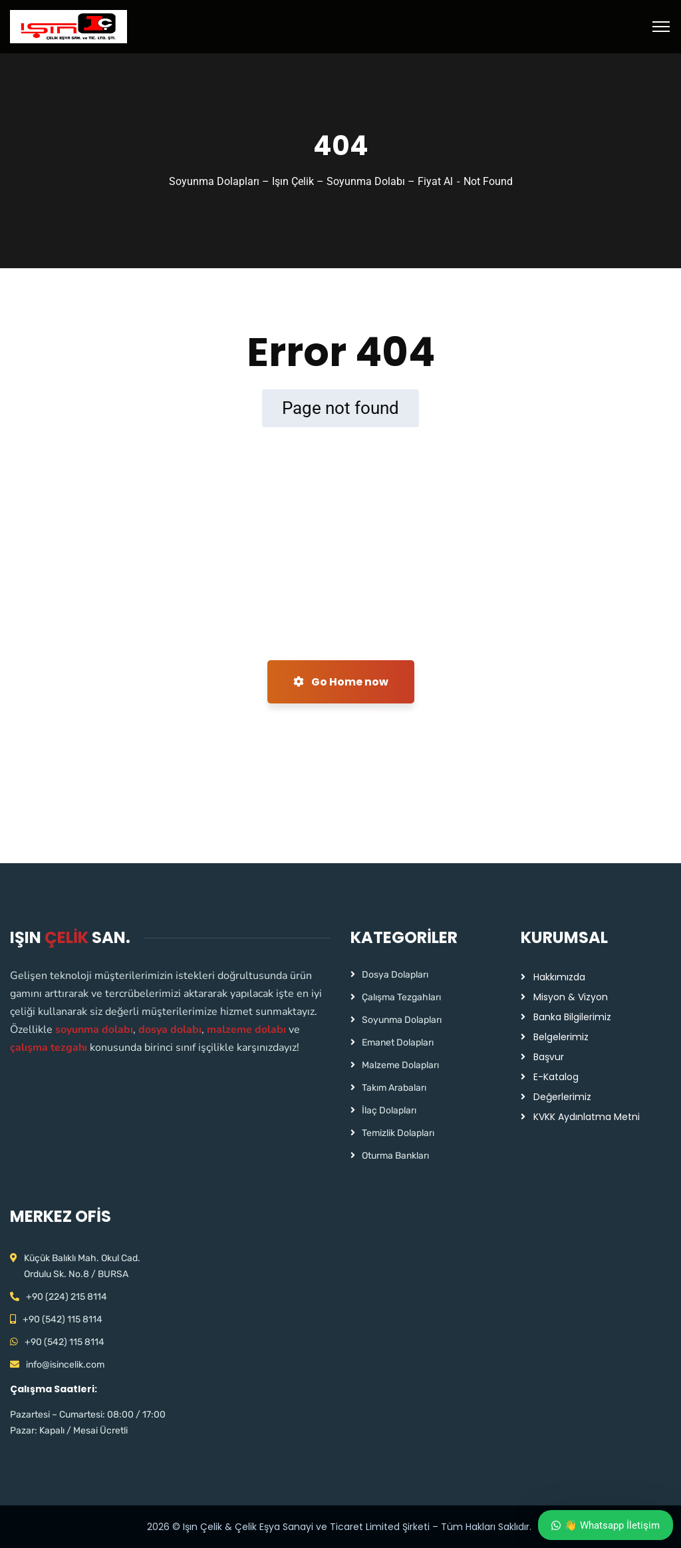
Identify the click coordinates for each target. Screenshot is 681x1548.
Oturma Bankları (395, 1155)
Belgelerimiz (561, 1037)
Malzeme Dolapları (400, 1065)
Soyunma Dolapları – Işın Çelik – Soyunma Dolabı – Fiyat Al (311, 181)
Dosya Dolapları (395, 974)
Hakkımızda (559, 977)
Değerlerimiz (562, 1096)
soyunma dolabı (94, 1029)
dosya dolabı (170, 1029)
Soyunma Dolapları (402, 1020)
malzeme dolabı (246, 1029)
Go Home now (340, 681)
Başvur (548, 1057)
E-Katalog (556, 1076)
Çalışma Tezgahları (401, 997)
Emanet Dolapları (398, 1042)
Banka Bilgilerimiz (572, 1017)
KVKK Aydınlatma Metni (586, 1116)
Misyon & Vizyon (570, 997)
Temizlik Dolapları (398, 1133)
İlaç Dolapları (389, 1110)
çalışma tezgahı (48, 1047)
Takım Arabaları (394, 1087)
